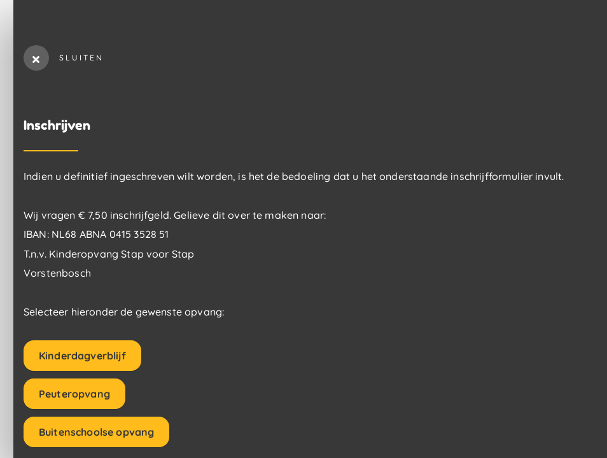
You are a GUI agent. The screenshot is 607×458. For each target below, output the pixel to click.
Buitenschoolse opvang (96, 432)
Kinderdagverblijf (82, 355)
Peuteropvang (74, 393)
